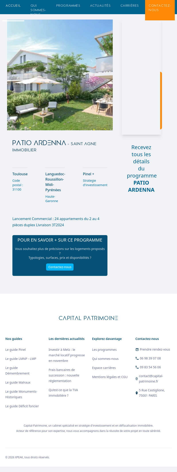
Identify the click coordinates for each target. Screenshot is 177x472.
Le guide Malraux (17, 382)
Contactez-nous (160, 8)
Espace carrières (104, 368)
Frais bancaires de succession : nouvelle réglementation (64, 375)
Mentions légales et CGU (110, 377)
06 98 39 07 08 (150, 358)
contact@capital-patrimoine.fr (151, 378)
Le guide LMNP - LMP (20, 359)
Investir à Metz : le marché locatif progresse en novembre (67, 355)
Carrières (130, 5)
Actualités (100, 5)
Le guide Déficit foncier (22, 406)
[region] (141, 77)
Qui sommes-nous (38, 10)
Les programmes (104, 349)
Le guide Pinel (15, 349)
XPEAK (19, 457)
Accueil (13, 5)
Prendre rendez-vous (155, 349)
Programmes (68, 5)
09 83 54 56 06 (150, 367)
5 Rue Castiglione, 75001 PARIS (152, 393)
